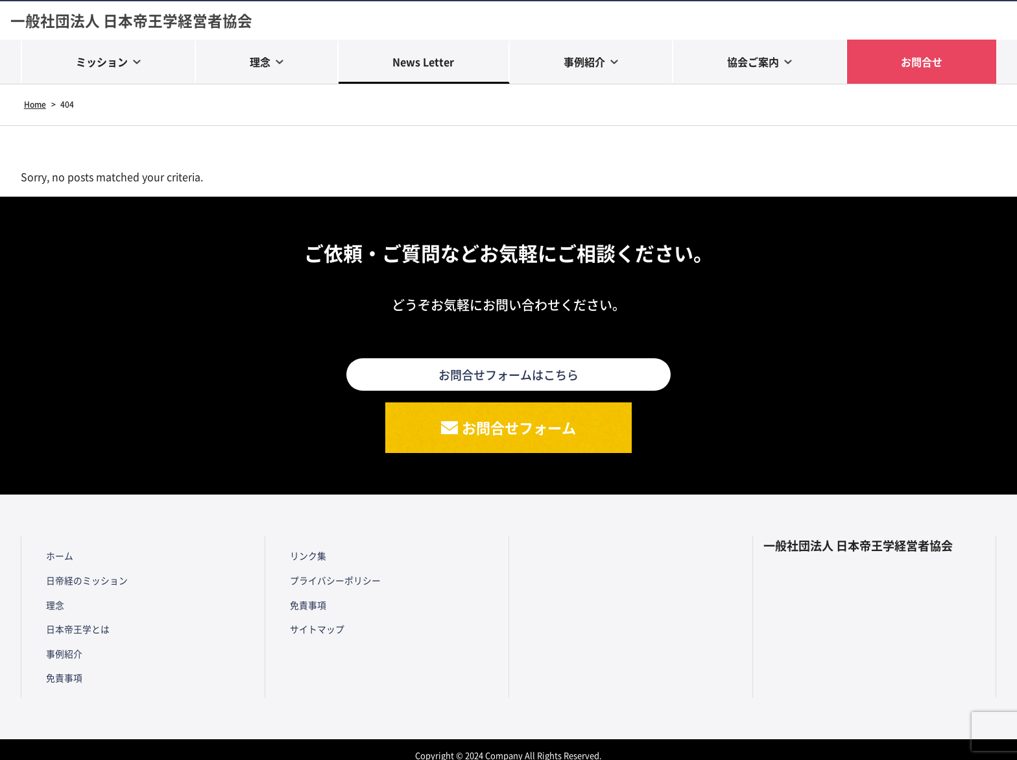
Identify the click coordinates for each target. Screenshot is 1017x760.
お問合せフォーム (519, 430)
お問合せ (921, 63)
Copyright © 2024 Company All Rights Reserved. (509, 743)
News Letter (423, 63)
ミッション (102, 63)
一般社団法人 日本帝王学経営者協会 (136, 21)
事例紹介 (584, 63)
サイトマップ (313, 623)
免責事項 (60, 666)
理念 (260, 63)
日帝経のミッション (83, 580)
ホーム (55, 558)
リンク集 (304, 558)
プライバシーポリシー (331, 580)
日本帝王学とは (74, 623)
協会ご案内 (753, 63)
